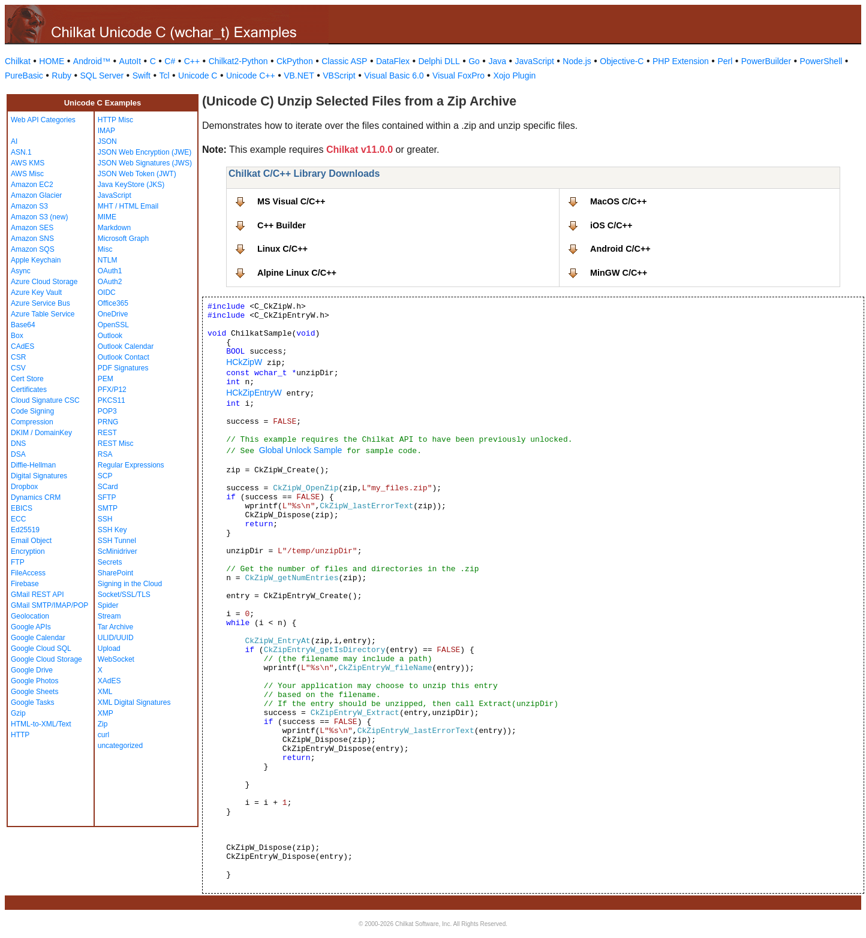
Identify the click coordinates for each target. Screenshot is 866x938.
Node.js (577, 61)
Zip (103, 724)
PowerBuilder (766, 61)
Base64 (23, 325)
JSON (107, 141)
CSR (18, 357)
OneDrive (113, 314)
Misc (105, 249)
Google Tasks (33, 702)
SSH (105, 519)
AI (14, 141)
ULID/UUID (116, 638)
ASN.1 (21, 152)
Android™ (91, 61)
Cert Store (27, 379)
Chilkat (18, 61)
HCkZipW (244, 362)
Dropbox (24, 486)
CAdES (22, 346)
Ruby (61, 75)
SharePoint (115, 573)
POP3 (107, 411)
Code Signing (32, 411)
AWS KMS (27, 163)
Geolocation (30, 616)
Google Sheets (34, 691)
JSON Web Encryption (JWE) (144, 152)
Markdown (114, 228)
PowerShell (821, 61)
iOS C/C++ (611, 225)
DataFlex (393, 61)
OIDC (107, 292)
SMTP (108, 508)
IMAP (106, 130)
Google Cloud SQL (41, 648)
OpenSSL (113, 325)
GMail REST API (37, 594)
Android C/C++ (620, 249)
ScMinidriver (117, 551)
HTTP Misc (115, 120)
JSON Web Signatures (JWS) (145, 163)
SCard (108, 486)
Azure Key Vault (36, 292)
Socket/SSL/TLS (124, 594)
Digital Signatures (39, 476)
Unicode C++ (250, 75)
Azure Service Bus (40, 303)
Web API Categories (43, 120)
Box (17, 335)
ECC (18, 519)
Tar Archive (115, 627)
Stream (109, 616)
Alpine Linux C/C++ (296, 273)
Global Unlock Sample (300, 450)
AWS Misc (27, 174)
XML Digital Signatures (134, 702)
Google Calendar (38, 638)
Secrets (110, 562)
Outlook (110, 335)
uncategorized (120, 745)
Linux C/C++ (282, 249)
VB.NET (299, 75)
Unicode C (197, 75)
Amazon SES (32, 228)
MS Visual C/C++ (291, 201)
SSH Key (112, 530)
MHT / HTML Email (128, 206)
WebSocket (116, 659)
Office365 (113, 303)
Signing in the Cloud (130, 584)
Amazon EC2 (32, 184)
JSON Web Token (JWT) (137, 174)
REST (107, 433)
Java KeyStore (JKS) (131, 184)
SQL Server (102, 75)
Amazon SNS (32, 238)
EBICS (21, 508)
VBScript (339, 75)
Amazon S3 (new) (39, 217)
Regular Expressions (131, 465)
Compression (32, 422)
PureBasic (24, 75)
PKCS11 (111, 400)
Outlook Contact (123, 357)
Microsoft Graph (123, 238)
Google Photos (34, 681)
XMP (105, 713)
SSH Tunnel (117, 540)
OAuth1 (110, 271)
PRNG (108, 422)
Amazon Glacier (36, 195)
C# (169, 61)
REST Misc (116, 443)
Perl (724, 61)
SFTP (107, 497)
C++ (192, 61)
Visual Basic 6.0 (393, 75)
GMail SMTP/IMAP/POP (49, 605)
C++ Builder (281, 225)
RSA (105, 454)
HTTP (20, 735)
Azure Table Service (43, 314)
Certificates (29, 389)
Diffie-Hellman (33, 465)
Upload (109, 648)
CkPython (294, 61)
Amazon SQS (33, 249)
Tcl (164, 75)
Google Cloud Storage (46, 659)
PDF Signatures (123, 368)
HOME (51, 61)
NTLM (108, 260)
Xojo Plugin (515, 75)
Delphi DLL (438, 61)
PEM (105, 379)
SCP (105, 476)
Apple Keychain (36, 260)
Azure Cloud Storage (44, 282)
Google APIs (31, 627)
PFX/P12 (112, 389)
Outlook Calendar (126, 346)
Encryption (28, 551)
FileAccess (28, 573)
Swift (142, 75)
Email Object (31, 540)
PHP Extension (680, 61)
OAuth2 (110, 282)
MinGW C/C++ (618, 273)
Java (497, 61)
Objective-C (622, 61)
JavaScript (534, 61)
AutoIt (130, 61)
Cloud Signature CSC (45, 400)
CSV (18, 368)
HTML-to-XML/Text (41, 724)
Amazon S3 (29, 206)
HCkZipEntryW (254, 392)
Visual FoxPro (458, 75)
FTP (18, 562)
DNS (18, 443)
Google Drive (32, 670)
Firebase (25, 584)
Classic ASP (344, 61)
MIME (107, 217)
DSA (18, 454)
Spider (108, 605)
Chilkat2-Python (238, 61)
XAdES (109, 681)
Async (21, 271)
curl (103, 735)
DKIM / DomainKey (41, 433)
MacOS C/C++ (618, 201)
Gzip (18, 713)
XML (105, 691)
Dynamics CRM (36, 497)
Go (474, 61)
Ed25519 (25, 530)
